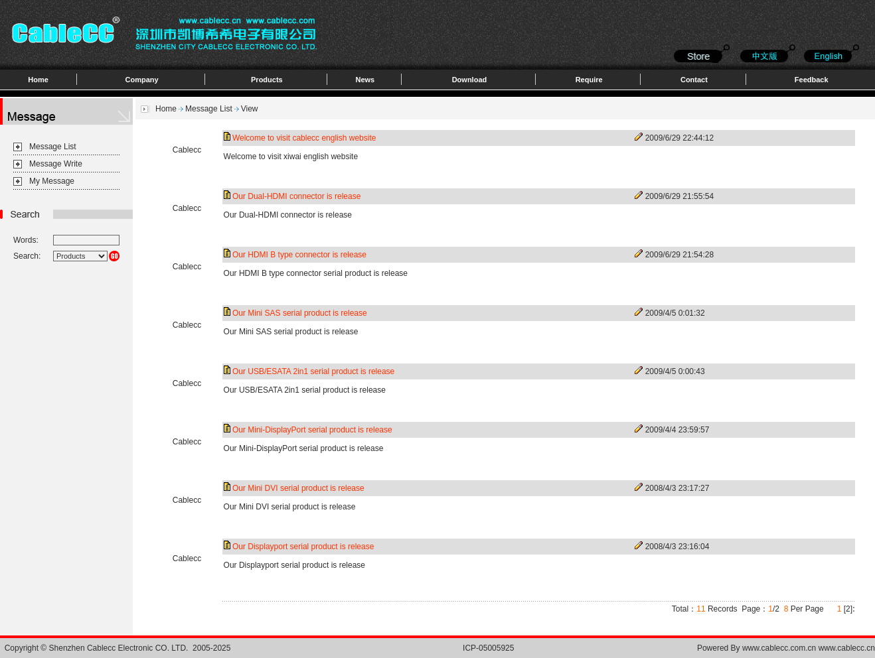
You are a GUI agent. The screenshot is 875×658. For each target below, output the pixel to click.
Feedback (812, 80)
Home (38, 80)
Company (142, 80)
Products (267, 80)
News (364, 80)
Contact (694, 80)
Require (589, 80)
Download (469, 80)
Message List (52, 146)
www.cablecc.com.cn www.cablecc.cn (808, 648)
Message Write (55, 163)
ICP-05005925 (488, 648)
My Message (51, 181)
